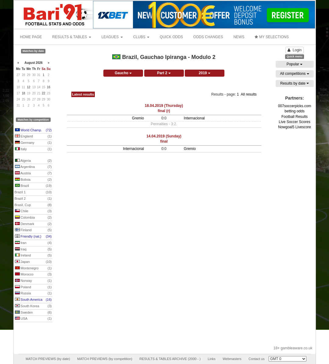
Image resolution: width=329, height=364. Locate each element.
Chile (33, 211)
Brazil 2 (33, 198)
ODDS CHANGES (208, 37)
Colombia (33, 217)
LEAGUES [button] (112, 37)
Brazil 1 (33, 192)
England (33, 136)
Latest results (83, 94)
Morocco (33, 274)
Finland (33, 230)
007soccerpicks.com (294, 106)
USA (33, 318)
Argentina (33, 167)
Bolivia (33, 179)
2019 (204, 73)
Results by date (294, 83)
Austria (33, 173)
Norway (33, 280)
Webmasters (232, 359)
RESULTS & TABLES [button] (71, 37)
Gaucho (123, 73)
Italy (33, 149)
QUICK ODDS (171, 37)
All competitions (294, 73)
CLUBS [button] (141, 37)
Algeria (33, 160)
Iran (33, 243)
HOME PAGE (31, 37)
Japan (33, 262)
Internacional (194, 118)
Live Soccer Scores (294, 122)
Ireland (33, 255)
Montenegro (33, 268)
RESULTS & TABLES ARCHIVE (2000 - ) (170, 359)
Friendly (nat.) (33, 236)
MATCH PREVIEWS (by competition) (104, 359)
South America (33, 299)
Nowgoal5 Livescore (294, 127)
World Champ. (33, 130)
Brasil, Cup (33, 205)
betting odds (294, 111)
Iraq (33, 249)
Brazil (33, 186)
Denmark (33, 224)
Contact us (257, 359)
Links (212, 359)
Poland (33, 287)
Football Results (294, 117)
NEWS (238, 37)
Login (295, 50)
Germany (33, 142)
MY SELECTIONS (271, 37)
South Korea (33, 306)
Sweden (33, 312)
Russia (33, 293)
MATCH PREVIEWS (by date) (48, 359)
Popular (295, 64)
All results (248, 94)
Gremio (138, 118)
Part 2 (164, 73)
